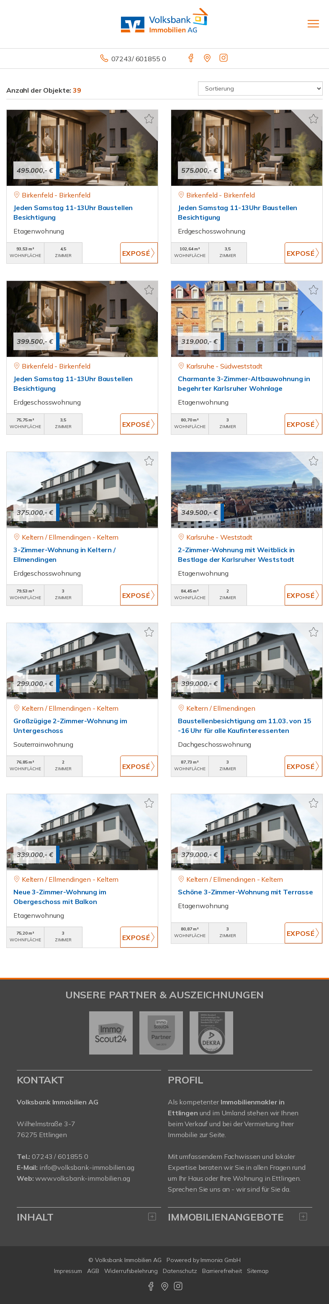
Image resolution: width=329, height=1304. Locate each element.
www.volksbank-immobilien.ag (82, 1178)
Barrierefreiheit (222, 1271)
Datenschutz (180, 1271)
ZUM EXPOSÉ (139, 252)
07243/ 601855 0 (138, 59)
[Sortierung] (260, 88)
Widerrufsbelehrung (131, 1271)
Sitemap (258, 1271)
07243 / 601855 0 (60, 1156)
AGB (93, 1271)
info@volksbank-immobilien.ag (86, 1167)
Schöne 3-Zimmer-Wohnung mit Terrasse (245, 892)
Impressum (68, 1271)
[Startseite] (164, 24)
